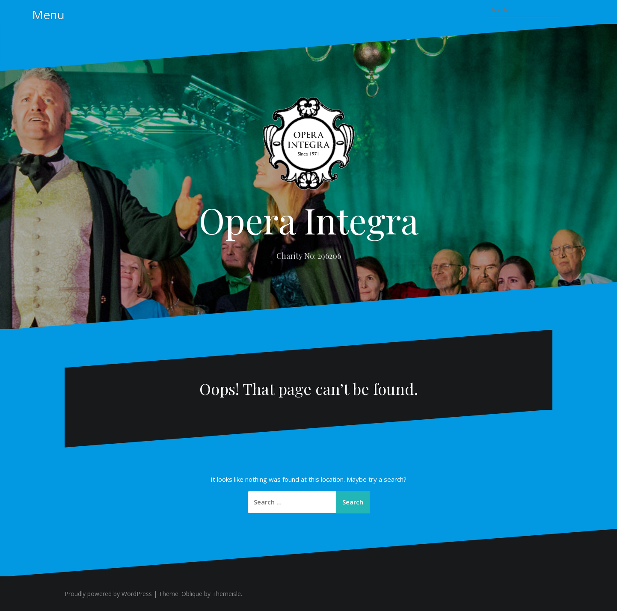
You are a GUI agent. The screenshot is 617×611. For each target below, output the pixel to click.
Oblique (191, 594)
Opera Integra (308, 219)
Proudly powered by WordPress (108, 594)
